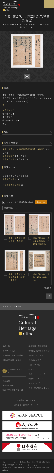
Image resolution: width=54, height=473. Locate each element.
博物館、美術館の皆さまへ (40, 350)
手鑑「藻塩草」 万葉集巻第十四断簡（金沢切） (16, 277)
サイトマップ (34, 383)
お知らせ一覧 (34, 364)
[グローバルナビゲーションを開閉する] (49, 4)
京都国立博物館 (9, 159)
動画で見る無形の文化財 (12, 390)
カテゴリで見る (9, 350)
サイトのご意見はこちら (39, 387)
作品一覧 (6, 346)
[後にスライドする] (48, 288)
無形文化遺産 (8, 385)
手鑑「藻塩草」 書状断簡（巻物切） (16, 239)
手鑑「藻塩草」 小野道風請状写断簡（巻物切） (23, 149)
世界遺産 (6, 380)
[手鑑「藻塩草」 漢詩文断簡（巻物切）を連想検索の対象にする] (30, 274)
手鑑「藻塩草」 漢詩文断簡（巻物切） (41, 277)
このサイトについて (37, 374)
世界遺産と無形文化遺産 (12, 355)
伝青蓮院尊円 (8, 110)
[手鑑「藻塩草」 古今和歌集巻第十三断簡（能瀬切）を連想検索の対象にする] (30, 238)
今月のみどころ (35, 360)
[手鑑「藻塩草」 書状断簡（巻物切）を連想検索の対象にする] (5, 238)
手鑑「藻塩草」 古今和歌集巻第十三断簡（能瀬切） (41, 241)
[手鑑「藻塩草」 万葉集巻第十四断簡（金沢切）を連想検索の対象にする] (5, 274)
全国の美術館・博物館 (11, 360)
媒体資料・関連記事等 (38, 346)
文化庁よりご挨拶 (36, 355)
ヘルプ (31, 369)
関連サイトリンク (36, 378)
